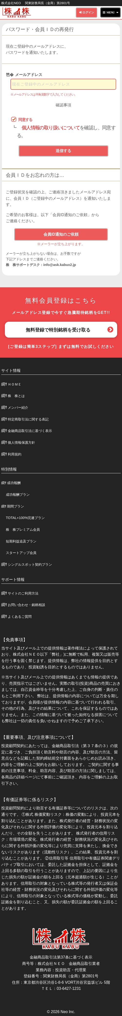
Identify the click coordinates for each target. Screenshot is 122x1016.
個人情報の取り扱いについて (51, 127)
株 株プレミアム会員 (23, 529)
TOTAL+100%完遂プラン (25, 518)
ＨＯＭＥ (14, 384)
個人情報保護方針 (21, 442)
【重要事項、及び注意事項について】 (38, 737)
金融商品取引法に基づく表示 (30, 431)
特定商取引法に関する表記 (28, 419)
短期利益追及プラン (21, 541)
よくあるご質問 (20, 616)
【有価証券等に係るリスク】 (29, 799)
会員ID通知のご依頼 (61, 234)
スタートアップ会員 (21, 553)
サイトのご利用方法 (23, 593)
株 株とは (16, 396)
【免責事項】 (14, 639)
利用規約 (14, 454)
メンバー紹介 (18, 407)
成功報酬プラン (18, 495)
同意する (25, 120)
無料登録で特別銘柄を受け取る (58, 329)
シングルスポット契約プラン (30, 564)
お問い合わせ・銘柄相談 (26, 605)
